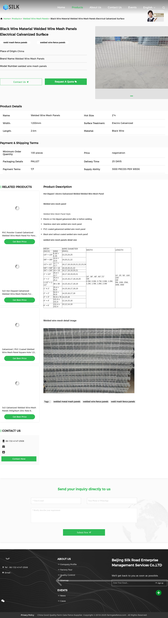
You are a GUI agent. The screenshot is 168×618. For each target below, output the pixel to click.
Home (61, 7)
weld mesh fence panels (123, 401)
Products (77, 7)
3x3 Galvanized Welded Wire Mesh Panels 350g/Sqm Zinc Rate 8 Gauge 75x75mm (19, 410)
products (16, 18)
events (132, 7)
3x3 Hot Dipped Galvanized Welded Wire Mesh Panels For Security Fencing (16, 294)
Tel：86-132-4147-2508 (15, 567)
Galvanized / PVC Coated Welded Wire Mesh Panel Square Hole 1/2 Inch (18, 352)
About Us (95, 7)
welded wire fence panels (95, 401)
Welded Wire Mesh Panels (35, 18)
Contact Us (115, 7)
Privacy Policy (27, 615)
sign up (159, 583)
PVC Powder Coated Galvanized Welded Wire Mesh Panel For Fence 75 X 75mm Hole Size (19, 235)
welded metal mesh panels (66, 401)
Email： (7, 572)
